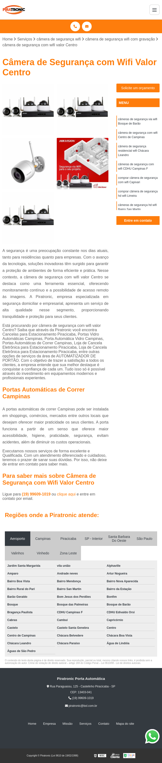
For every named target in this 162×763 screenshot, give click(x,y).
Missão (68, 723)
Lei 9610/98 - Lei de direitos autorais (120, 663)
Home (32, 723)
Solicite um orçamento (138, 88)
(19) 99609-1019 (37, 494)
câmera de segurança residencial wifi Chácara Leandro (133, 151)
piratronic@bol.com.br (81, 706)
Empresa (49, 723)
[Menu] (154, 9)
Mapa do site (125, 723)
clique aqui (66, 494)
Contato (103, 723)
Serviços (85, 723)
